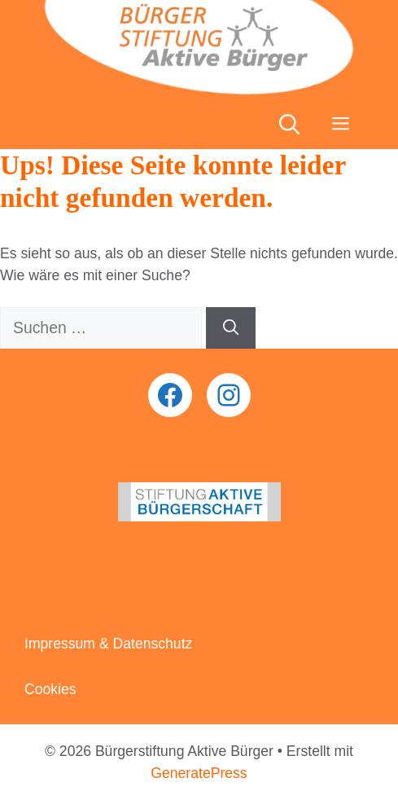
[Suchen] (231, 328)
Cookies (50, 689)
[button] (289, 124)
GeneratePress (199, 773)
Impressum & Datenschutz (108, 643)
